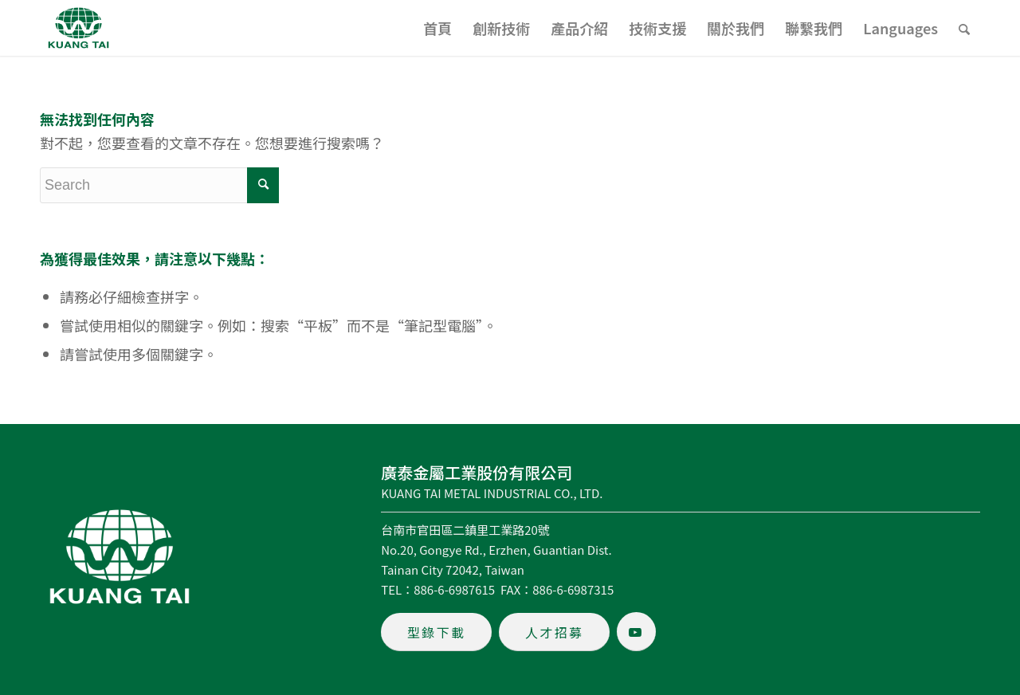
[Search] (964, 28)
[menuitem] (437, 28)
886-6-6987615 (454, 589)
